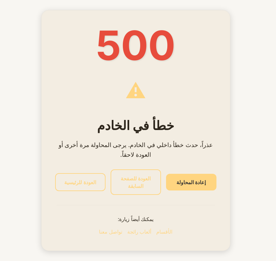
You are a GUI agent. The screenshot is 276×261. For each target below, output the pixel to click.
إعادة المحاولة (191, 182)
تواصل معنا (110, 232)
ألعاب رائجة (139, 232)
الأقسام (164, 232)
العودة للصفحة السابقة (136, 182)
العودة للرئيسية (80, 182)
